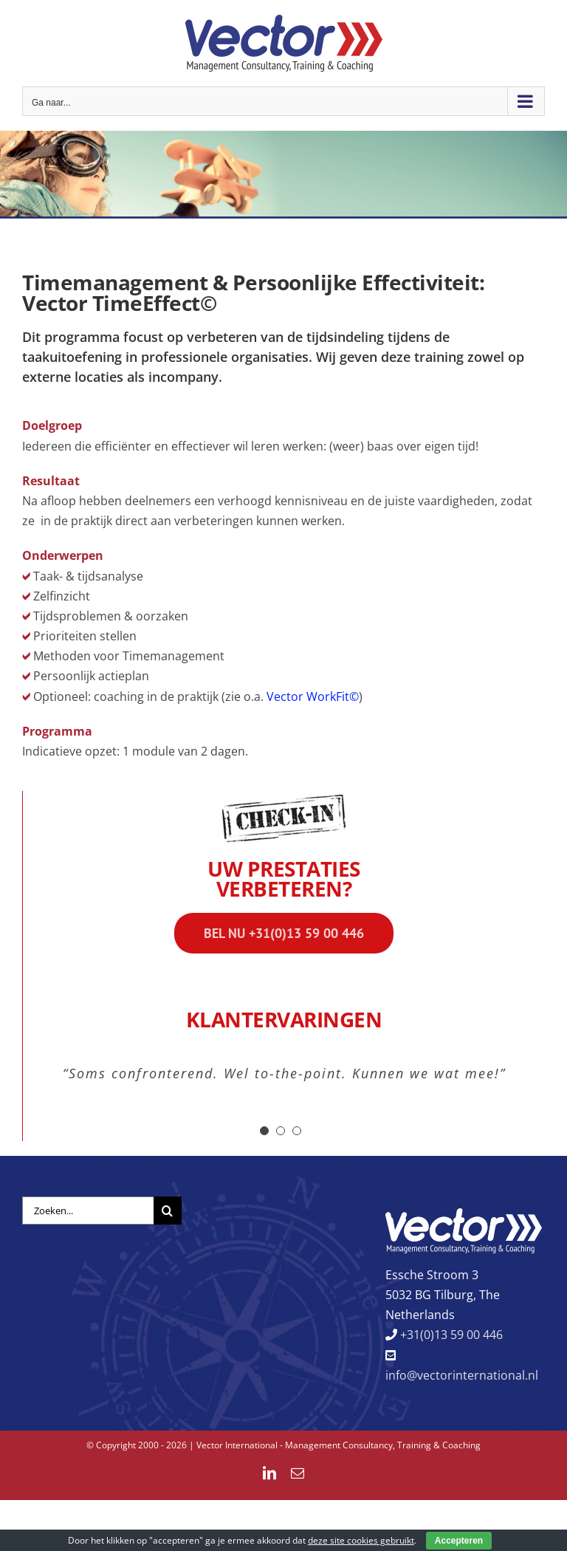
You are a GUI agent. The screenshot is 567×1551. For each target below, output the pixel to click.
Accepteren (459, 1540)
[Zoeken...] (88, 1210)
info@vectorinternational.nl (461, 1375)
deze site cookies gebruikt (361, 1540)
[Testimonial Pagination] (264, 1130)
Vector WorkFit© (313, 696)
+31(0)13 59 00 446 (450, 1334)
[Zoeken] (168, 1210)
